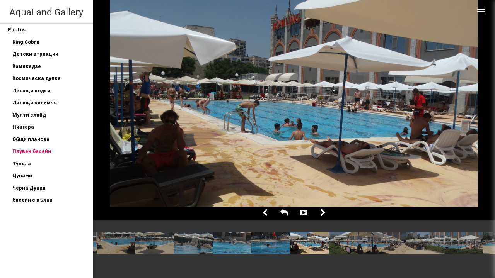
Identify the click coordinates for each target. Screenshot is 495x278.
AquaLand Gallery (46, 12)
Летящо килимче (34, 102)
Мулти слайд (29, 115)
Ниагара (23, 127)
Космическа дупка (36, 78)
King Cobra (25, 42)
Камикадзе (26, 66)
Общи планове (31, 139)
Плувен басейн (31, 151)
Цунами (22, 175)
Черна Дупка (29, 188)
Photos (17, 29)
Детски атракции (35, 54)
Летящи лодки (31, 90)
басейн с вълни (32, 200)
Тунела (21, 163)
